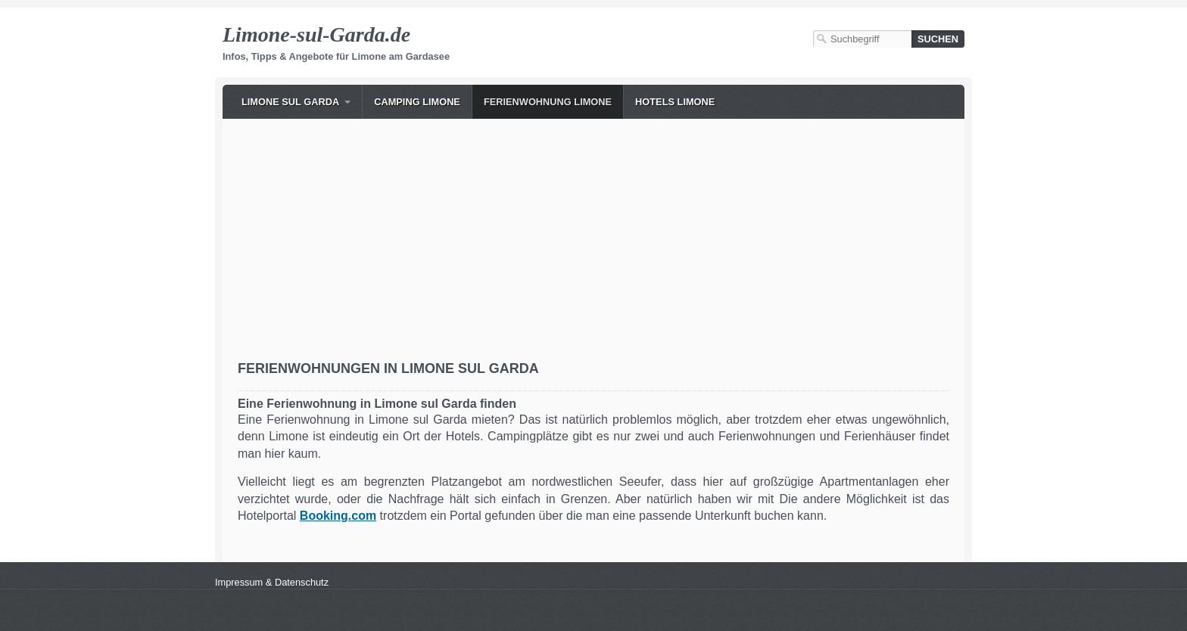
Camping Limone (417, 101)
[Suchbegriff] (862, 39)
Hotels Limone (675, 101)
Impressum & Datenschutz (272, 582)
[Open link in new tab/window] (338, 515)
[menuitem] (296, 102)
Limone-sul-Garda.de (316, 34)
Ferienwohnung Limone (548, 101)
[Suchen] (937, 39)
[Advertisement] (593, 247)
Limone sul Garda (290, 101)
